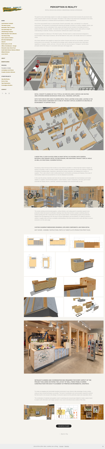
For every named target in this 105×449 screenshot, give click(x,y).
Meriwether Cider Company (8, 27)
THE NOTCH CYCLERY (63, 426)
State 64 (3, 41)
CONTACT (3, 89)
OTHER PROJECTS (6, 76)
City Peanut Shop (5, 35)
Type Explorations (5, 83)
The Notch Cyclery (5, 25)
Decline (67, 446)
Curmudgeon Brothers (6, 85)
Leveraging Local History (7, 70)
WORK (3, 20)
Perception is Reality (6, 68)
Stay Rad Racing (5, 79)
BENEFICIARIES (5, 61)
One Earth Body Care (6, 29)
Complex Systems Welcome (8, 72)
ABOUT (3, 58)
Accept (61, 446)
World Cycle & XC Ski (6, 43)
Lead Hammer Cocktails (7, 23)
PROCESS (3, 65)
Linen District (4, 54)
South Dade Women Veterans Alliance (10, 50)
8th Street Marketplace (6, 39)
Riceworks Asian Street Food (8, 48)
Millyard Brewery (5, 52)
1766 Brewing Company (7, 31)
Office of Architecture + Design (8, 45)
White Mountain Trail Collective (9, 33)
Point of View (4, 81)
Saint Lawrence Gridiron (7, 37)
